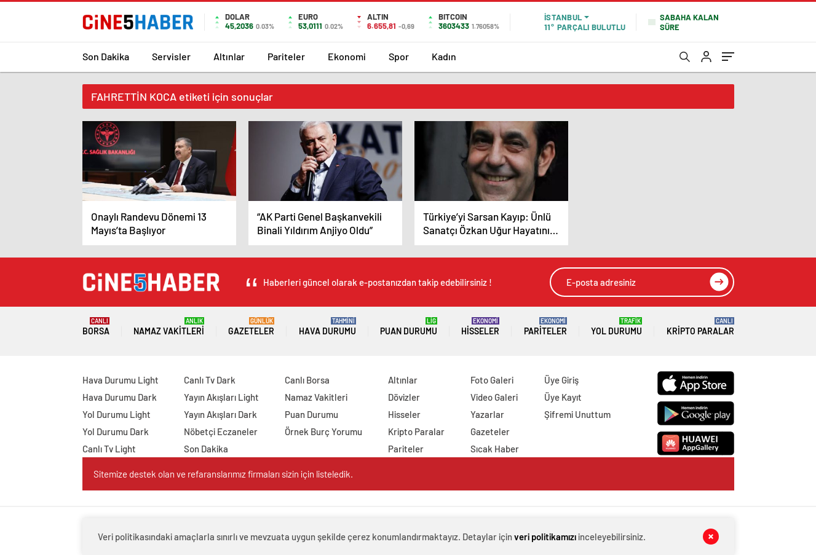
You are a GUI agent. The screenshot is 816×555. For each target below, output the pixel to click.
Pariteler (286, 56)
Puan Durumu (408, 326)
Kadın (444, 56)
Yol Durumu (616, 326)
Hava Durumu (327, 326)
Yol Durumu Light (116, 414)
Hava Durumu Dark (119, 397)
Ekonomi (347, 56)
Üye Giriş (561, 379)
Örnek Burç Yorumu (323, 431)
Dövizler (404, 397)
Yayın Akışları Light (221, 397)
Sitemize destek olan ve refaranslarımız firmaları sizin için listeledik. (223, 473)
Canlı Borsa (307, 379)
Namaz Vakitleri (168, 326)
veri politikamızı (545, 536)
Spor (399, 56)
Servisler (171, 56)
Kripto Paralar (700, 326)
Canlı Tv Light (109, 448)
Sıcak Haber (494, 448)
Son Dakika (105, 56)
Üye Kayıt (563, 397)
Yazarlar (487, 414)
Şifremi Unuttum (577, 414)
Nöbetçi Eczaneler (221, 431)
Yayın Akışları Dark (220, 414)
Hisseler (480, 326)
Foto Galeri (491, 379)
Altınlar (229, 56)
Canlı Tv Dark (210, 379)
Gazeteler (251, 326)
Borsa (95, 326)
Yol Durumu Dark (115, 431)
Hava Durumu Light (120, 379)
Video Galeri (494, 397)
